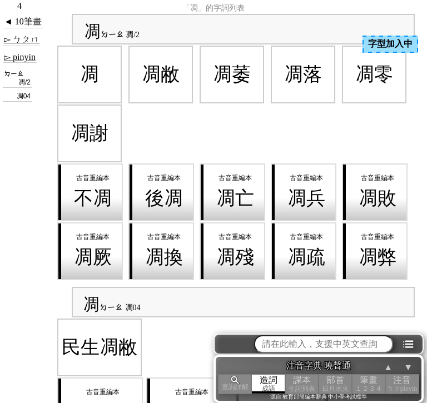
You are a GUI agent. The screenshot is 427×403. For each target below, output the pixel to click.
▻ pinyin (20, 57)
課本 (302, 383)
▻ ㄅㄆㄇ (21, 39)
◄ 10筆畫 (23, 21)
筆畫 (368, 383)
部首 (335, 383)
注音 (402, 383)
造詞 (268, 383)
